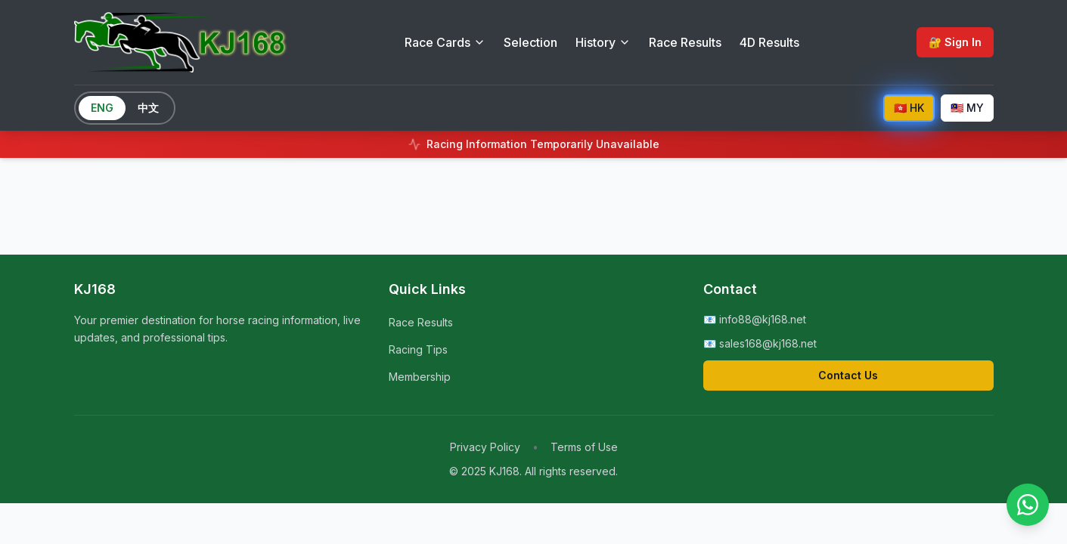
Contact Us (848, 375)
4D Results (769, 42)
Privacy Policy (485, 446)
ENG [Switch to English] (102, 107)
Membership (420, 376)
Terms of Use (584, 446)
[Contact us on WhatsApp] (1028, 505)
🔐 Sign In (955, 42)
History (603, 42)
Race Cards (445, 42)
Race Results (685, 42)
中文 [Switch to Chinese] (148, 107)
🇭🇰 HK (909, 107)
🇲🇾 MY (967, 107)
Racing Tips (418, 349)
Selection (530, 42)
